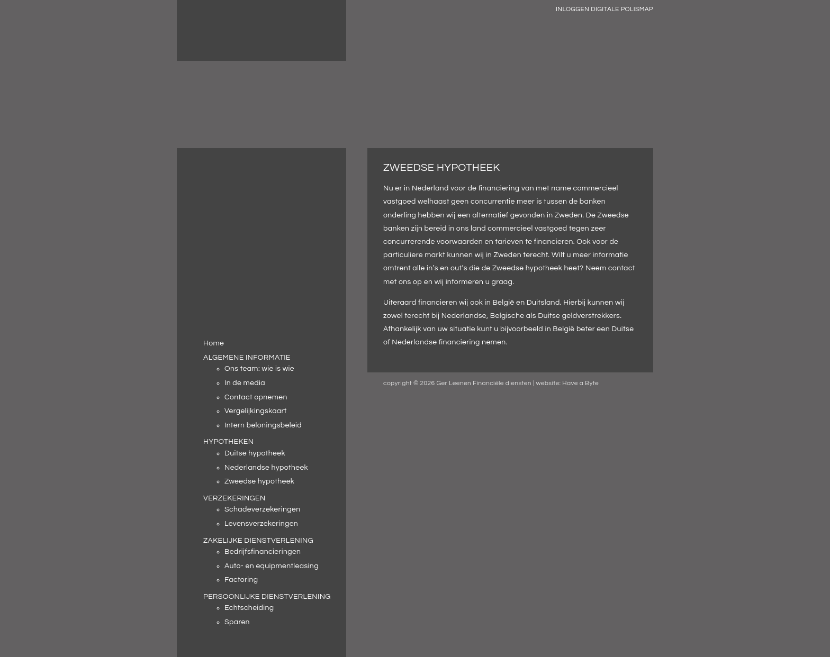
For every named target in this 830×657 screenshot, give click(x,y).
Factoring (241, 579)
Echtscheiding (249, 608)
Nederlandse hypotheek (266, 467)
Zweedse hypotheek (259, 481)
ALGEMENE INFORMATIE (247, 357)
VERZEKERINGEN (234, 498)
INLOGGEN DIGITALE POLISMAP (604, 9)
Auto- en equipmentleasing (271, 566)
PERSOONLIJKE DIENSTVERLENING (267, 596)
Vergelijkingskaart (255, 411)
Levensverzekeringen (261, 523)
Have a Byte (580, 383)
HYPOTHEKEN (228, 441)
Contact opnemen (255, 397)
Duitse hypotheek (254, 453)
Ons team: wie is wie (259, 368)
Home (213, 343)
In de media (244, 383)
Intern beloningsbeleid (263, 425)
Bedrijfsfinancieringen (262, 551)
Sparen (237, 622)
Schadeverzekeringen (262, 509)
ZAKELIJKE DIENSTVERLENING (258, 540)
